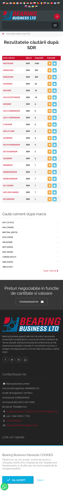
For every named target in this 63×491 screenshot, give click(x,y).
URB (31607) (7, 267)
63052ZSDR (8, 70)
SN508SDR (7, 165)
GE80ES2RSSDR (10, 172)
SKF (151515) (8, 222)
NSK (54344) (7, 252)
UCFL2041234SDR (11, 192)
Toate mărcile (50, 270)
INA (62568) (7, 242)
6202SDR (7, 104)
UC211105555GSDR (11, 117)
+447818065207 (14, 420)
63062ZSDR (8, 77)
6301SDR (7, 90)
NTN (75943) (7, 237)
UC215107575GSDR (11, 97)
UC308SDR (7, 138)
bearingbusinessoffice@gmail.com (22, 425)
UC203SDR (7, 84)
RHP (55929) (7, 247)
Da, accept (17, 480)
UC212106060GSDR (11, 111)
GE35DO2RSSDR (10, 179)
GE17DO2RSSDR (10, 151)
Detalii (40, 480)
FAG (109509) (8, 227)
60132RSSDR (8, 199)
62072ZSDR (8, 63)
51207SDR (7, 124)
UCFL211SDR (8, 131)
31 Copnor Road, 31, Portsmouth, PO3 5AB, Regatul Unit (32, 411)
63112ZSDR (8, 185)
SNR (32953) (7, 262)
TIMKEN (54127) (9, 257)
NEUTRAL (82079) (10, 232)
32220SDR (7, 158)
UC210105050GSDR (11, 145)
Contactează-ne (31, 301)
